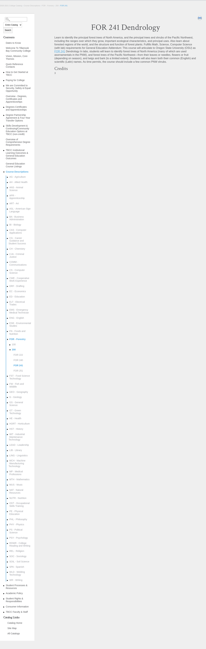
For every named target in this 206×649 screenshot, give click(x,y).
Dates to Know (13, 43)
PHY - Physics (16, 524)
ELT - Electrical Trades (17, 303)
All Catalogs (13, 633)
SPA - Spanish (16, 567)
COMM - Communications (17, 263)
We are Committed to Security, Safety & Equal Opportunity (18, 88)
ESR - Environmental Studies (20, 324)
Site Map (12, 628)
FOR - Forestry (48, 6)
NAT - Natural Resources (16, 491)
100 (14, 344)
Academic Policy (14, 593)
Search (8, 30)
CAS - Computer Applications (17, 231)
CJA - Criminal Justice (16, 255)
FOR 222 (18, 355)
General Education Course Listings (15, 165)
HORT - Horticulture (19, 423)
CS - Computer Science (17, 271)
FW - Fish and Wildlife (16, 385)
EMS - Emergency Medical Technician (19, 311)
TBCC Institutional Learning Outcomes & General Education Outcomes (17, 154)
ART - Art (14, 203)
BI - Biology (15, 224)
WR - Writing (15, 580)
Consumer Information (17, 606)
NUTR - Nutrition (17, 498)
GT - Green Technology (15, 412)
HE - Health (15, 418)
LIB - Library (15, 450)
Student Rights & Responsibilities (14, 600)
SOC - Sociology (17, 556)
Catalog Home (14, 623)
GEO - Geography (18, 392)
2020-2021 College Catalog (11, 6)
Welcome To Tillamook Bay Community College (18, 49)
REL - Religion (16, 551)
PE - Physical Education (16, 512)
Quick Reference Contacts (14, 65)
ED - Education (17, 296)
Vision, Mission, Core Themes (16, 57)
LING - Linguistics (18, 455)
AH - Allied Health (18, 182)
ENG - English (16, 318)
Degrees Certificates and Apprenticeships (16, 108)
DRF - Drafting (16, 286)
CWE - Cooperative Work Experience (19, 279)
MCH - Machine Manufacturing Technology (17, 463)
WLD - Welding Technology (17, 573)
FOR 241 (18, 365)
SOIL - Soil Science (19, 561)
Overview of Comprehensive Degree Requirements (18, 142)
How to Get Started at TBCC (17, 73)
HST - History (16, 429)
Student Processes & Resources (16, 586)
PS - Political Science (15, 531)
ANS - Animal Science (16, 189)
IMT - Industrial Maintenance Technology (17, 437)
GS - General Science (16, 403)
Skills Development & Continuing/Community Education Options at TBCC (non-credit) (17, 129)
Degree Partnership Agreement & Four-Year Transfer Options (18, 118)
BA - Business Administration (16, 218)
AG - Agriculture (17, 177)
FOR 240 (18, 360)
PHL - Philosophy (18, 519)
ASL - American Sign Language (20, 210)
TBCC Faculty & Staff (17, 612)
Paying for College (15, 80)
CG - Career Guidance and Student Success (17, 241)
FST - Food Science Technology (19, 377)
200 (57, 6)
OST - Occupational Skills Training (19, 504)
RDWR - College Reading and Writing (19, 544)
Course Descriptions (32, 6)
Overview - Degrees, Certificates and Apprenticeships (16, 99)
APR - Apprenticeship (17, 197)
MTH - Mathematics (19, 479)
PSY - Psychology (18, 537)
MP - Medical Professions (16, 473)
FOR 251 (18, 370)
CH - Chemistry (17, 248)
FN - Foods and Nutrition (17, 332)
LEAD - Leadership (19, 445)
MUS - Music (15, 484)
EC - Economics (17, 291)
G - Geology (15, 397)
